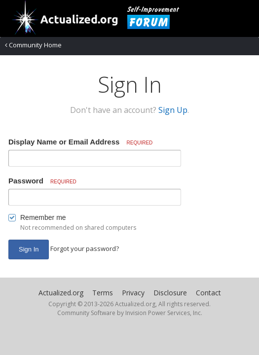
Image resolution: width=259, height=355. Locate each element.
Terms (102, 292)
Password (42, 181)
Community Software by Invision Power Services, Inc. (129, 313)
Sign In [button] (28, 249)
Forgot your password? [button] (84, 248)
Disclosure (170, 292)
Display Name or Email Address (80, 142)
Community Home (33, 44)
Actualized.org (60, 292)
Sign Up (172, 110)
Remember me (43, 217)
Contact (208, 292)
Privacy (133, 292)
